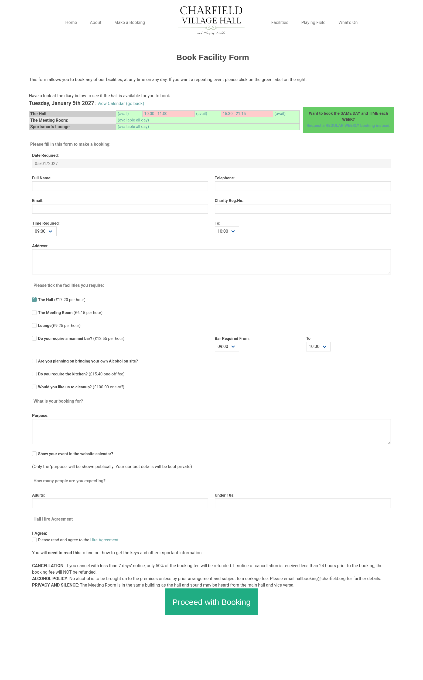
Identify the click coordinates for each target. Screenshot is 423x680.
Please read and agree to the (78, 540)
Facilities (279, 22)
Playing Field (313, 22)
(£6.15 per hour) (70, 312)
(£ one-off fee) (81, 374)
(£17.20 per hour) (62, 299)
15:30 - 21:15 (234, 113)
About (95, 22)
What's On (348, 22)
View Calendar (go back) (120, 103)
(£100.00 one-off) (81, 387)
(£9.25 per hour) (59, 325)
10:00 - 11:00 (155, 113)
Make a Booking (129, 22)
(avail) (123, 113)
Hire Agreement (104, 540)
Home (71, 22)
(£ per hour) (81, 338)
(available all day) (133, 120)
